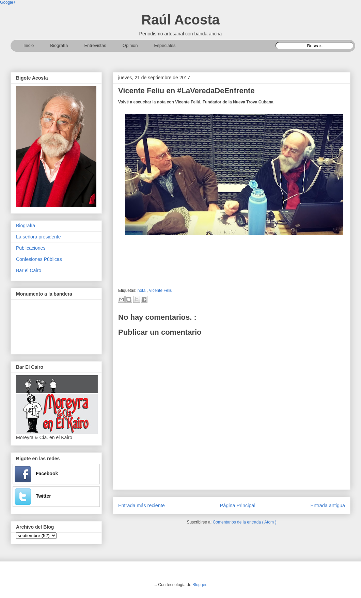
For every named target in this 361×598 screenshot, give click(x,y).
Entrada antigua (327, 505)
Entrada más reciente (141, 505)
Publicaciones (30, 248)
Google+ (8, 2)
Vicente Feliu (160, 290)
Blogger (199, 584)
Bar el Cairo (28, 270)
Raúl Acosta (180, 19)
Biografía (25, 225)
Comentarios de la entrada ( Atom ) (245, 522)
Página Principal (237, 505)
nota (142, 290)
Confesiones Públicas (39, 259)
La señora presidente (38, 236)
